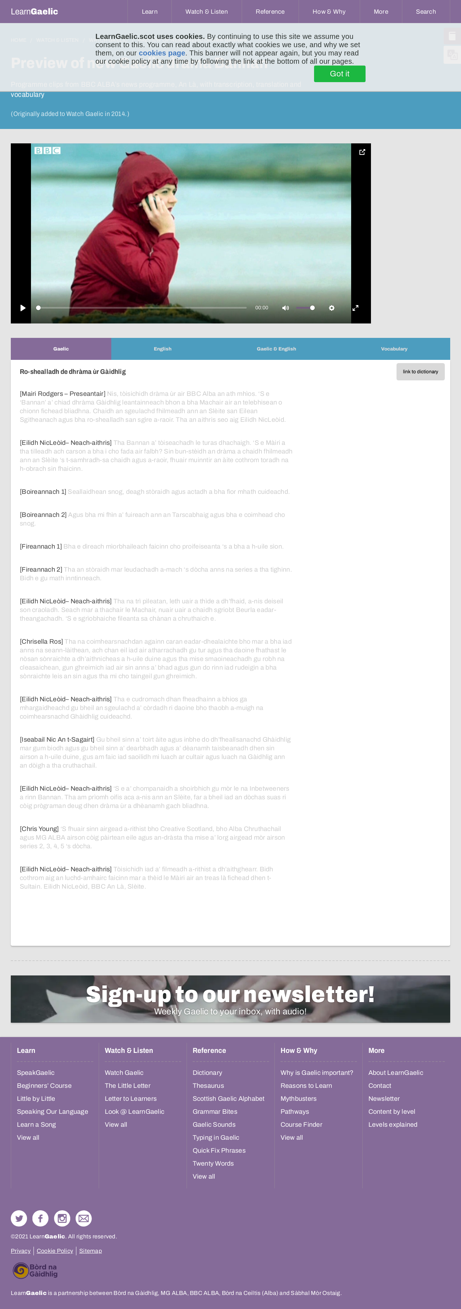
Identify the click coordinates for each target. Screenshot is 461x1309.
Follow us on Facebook (40, 1218)
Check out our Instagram (62, 1218)
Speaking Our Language (52, 1111)
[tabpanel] (230, 653)
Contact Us (84, 1218)
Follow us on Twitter (19, 1218)
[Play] (23, 308)
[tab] (61, 349)
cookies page (162, 53)
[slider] (141, 307)
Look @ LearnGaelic (135, 1111)
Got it (340, 74)
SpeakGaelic (36, 1072)
